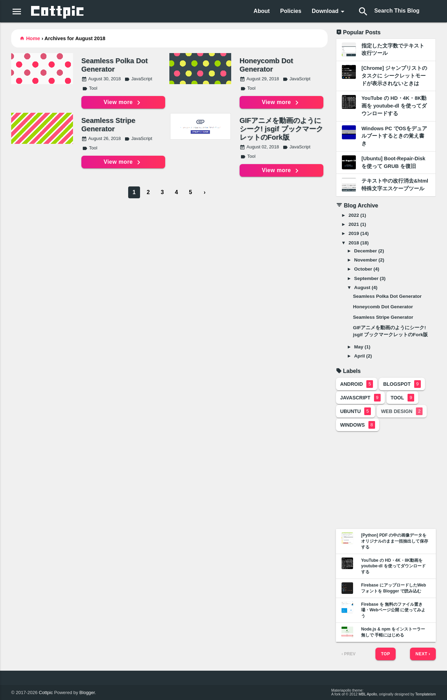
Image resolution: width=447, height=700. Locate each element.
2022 (354, 215)
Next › (423, 653)
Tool (89, 88)
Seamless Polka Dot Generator (114, 65)
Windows (357, 425)
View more (123, 102)
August (362, 287)
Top (385, 653)
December (365, 250)
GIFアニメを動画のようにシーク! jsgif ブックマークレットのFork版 (281, 129)
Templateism (425, 694)
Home (33, 38)
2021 (354, 224)
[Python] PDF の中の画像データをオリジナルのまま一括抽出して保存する (394, 541)
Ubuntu (355, 411)
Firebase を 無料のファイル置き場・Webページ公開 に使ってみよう (393, 610)
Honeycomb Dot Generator (266, 65)
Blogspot (402, 384)
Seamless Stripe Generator (108, 125)
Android (356, 384)
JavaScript (138, 78)
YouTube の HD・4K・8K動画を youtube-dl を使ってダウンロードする (393, 566)
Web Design (402, 411)
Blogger (87, 692)
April (359, 356)
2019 (354, 233)
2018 (354, 242)
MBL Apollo (368, 694)
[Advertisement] (386, 480)
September (366, 278)
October (363, 269)
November (365, 260)
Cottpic (46, 692)
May (358, 346)
